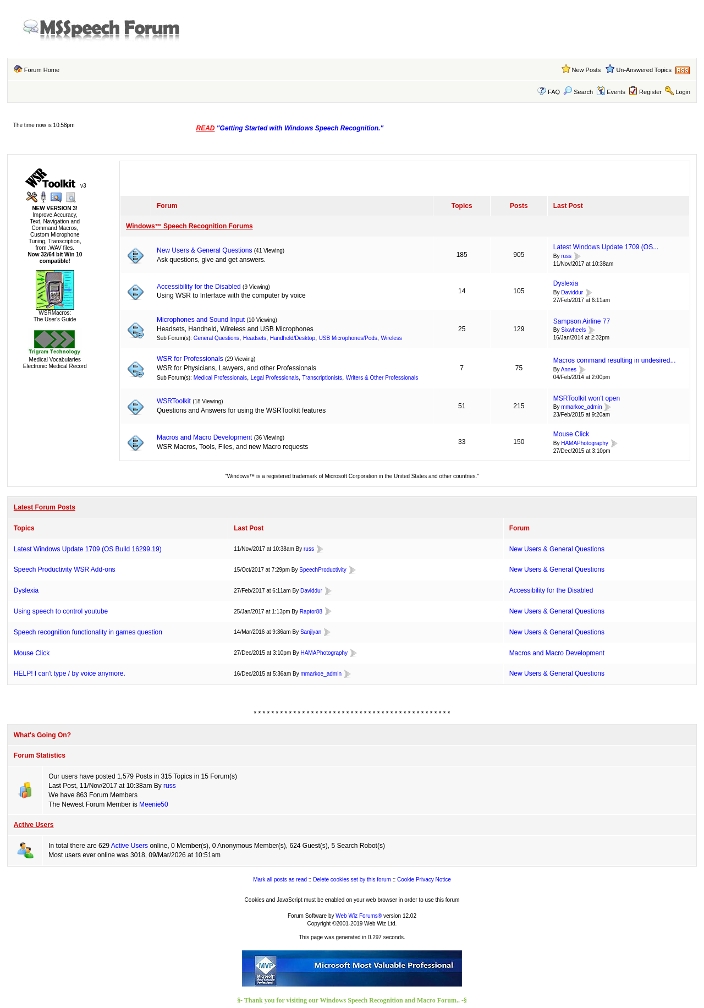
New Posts (586, 70)
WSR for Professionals (190, 359)
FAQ (554, 92)
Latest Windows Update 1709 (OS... (605, 247)
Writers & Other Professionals (382, 378)
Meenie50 (153, 804)
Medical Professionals (220, 378)
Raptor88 (311, 612)
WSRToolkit (174, 401)
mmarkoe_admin (581, 407)
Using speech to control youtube (61, 611)
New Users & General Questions (204, 250)
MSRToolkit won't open (586, 398)
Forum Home (41, 70)
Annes (568, 369)
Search (578, 92)
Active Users (34, 825)
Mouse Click (571, 434)
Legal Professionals (275, 378)
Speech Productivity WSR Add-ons (65, 569)
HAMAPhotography (584, 443)
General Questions (216, 338)
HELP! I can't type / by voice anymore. (69, 673)
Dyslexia (565, 283)
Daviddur (572, 292)
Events (610, 92)
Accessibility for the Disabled (199, 287)
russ (566, 256)
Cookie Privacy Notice (424, 879)
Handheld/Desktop (292, 338)
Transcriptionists (322, 378)
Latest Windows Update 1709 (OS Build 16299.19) (88, 549)
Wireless (391, 338)
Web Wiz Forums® (359, 916)
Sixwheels (573, 330)
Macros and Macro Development (204, 437)
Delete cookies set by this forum (352, 879)
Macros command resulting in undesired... (614, 360)
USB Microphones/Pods (348, 338)
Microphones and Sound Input (201, 320)
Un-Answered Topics (644, 70)
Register (650, 92)
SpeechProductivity (322, 570)
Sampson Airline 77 (581, 321)
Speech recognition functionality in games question (88, 632)
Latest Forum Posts (44, 507)
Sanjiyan (310, 632)
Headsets (254, 338)
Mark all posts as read (280, 879)
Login (682, 92)
